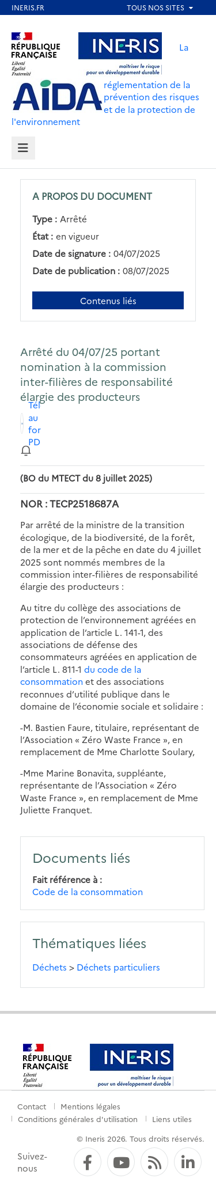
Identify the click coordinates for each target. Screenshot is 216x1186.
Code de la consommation (87, 891)
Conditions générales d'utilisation (78, 1118)
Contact (31, 1106)
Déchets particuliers (118, 967)
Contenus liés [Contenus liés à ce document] (108, 300)
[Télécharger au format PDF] (30, 423)
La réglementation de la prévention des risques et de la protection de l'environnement (105, 84)
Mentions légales (90, 1106)
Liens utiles (172, 1118)
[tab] (23, 148)
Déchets (49, 967)
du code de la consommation (80, 675)
